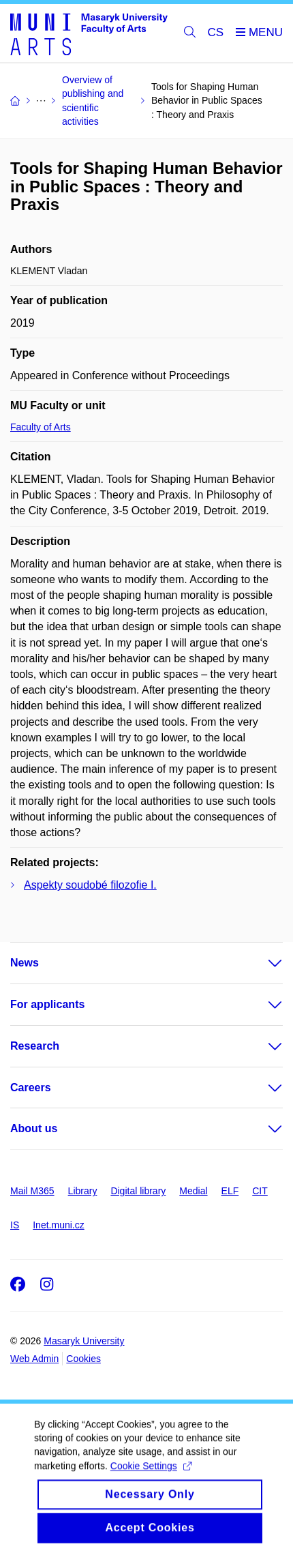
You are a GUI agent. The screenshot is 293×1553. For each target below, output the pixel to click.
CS (216, 32)
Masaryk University (84, 1340)
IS (14, 1224)
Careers (30, 1087)
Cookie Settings (150, 1478)
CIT (260, 1190)
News (24, 962)
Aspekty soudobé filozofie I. (90, 885)
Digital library (138, 1190)
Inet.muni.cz (58, 1224)
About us (33, 1128)
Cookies (83, 1358)
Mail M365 (32, 1190)
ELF (230, 1190)
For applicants (47, 1004)
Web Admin (34, 1358)
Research (34, 1046)
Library (82, 1190)
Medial (193, 1190)
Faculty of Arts (40, 426)
